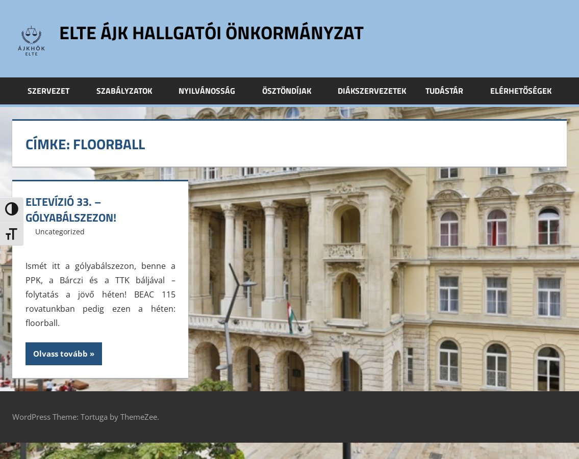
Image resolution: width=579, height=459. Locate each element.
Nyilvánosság (212, 91)
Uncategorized (60, 231)
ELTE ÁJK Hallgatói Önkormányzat (211, 32)
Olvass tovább (60, 353)
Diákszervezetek (372, 91)
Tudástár (449, 91)
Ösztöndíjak (292, 91)
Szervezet (54, 91)
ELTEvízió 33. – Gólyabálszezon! (71, 209)
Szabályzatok (129, 91)
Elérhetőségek (520, 91)
